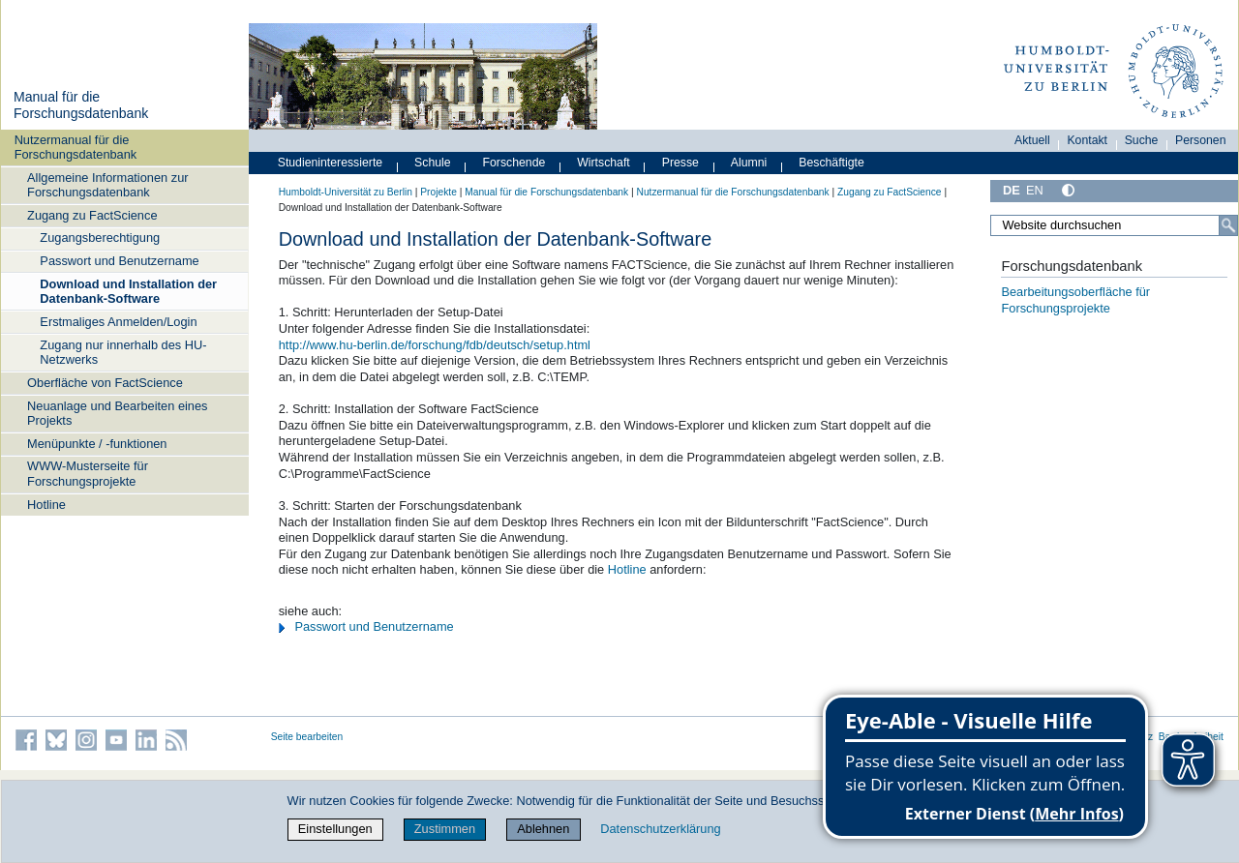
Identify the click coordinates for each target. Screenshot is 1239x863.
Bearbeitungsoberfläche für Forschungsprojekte (1075, 299)
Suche (1142, 140)
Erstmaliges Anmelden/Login (118, 321)
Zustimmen (444, 828)
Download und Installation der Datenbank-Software (128, 291)
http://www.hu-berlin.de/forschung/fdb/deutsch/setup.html (434, 345)
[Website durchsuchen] (1114, 225)
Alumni (749, 162)
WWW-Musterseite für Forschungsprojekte (87, 473)
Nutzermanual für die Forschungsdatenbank (76, 147)
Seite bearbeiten (307, 736)
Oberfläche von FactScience (105, 382)
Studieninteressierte (330, 162)
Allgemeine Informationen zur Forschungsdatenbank (107, 184)
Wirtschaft (603, 162)
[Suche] (1228, 225)
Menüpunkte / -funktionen (96, 443)
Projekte (438, 192)
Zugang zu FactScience (92, 215)
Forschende (514, 162)
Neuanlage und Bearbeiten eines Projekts (117, 413)
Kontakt (1087, 140)
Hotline (46, 504)
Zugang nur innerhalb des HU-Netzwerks (123, 352)
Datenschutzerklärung (660, 828)
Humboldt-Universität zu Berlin (345, 192)
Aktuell (1032, 140)
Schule (432, 162)
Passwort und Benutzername (119, 260)
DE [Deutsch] (1011, 190)
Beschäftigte (831, 162)
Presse (680, 162)
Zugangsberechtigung (100, 237)
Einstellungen (335, 828)
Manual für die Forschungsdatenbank (81, 105)
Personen (1200, 140)
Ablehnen (543, 828)
